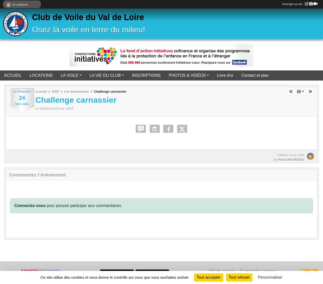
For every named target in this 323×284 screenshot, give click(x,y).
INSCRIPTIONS (146, 75)
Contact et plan (255, 75)
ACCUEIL (12, 75)
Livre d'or (225, 75)
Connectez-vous (30, 205)
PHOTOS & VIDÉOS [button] (187, 75)
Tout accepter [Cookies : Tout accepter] (209, 277)
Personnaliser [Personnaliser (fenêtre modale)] (270, 277)
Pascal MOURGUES (291, 159)
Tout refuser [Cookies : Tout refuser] (239, 277)
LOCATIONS (41, 75)
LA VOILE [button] (69, 75)
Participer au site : (299, 4)
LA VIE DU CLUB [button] (105, 75)
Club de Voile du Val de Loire (88, 17)
